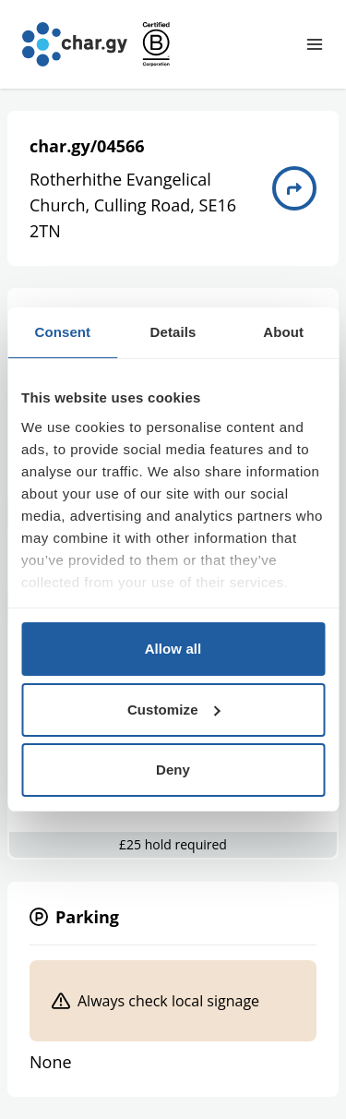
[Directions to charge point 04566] (294, 188)
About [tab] (283, 332)
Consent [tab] (62, 332)
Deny (173, 769)
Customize (174, 709)
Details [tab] (173, 332)
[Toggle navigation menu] (314, 44)
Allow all (173, 648)
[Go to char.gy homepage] (74, 44)
